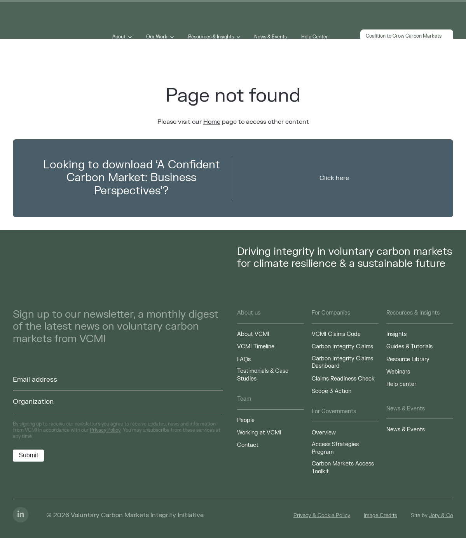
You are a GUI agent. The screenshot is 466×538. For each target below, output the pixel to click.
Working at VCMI (259, 432)
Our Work (157, 37)
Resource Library (407, 359)
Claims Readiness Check (343, 378)
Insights (396, 334)
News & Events (270, 37)
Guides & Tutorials (409, 346)
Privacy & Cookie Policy (321, 515)
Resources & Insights (211, 37)
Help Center (314, 37)
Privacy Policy (105, 430)
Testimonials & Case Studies (262, 375)
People (246, 420)
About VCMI (253, 334)
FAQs (244, 359)
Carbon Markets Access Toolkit (343, 467)
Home (211, 122)
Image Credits (380, 515)
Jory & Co (441, 515)
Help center (401, 384)
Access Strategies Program (335, 448)
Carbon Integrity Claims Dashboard (342, 362)
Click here (334, 178)
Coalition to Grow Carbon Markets (406, 37)
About (119, 37)
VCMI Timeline (255, 346)
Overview (324, 432)
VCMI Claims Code (336, 334)
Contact (247, 445)
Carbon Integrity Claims (342, 346)
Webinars (398, 371)
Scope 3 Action (331, 391)
